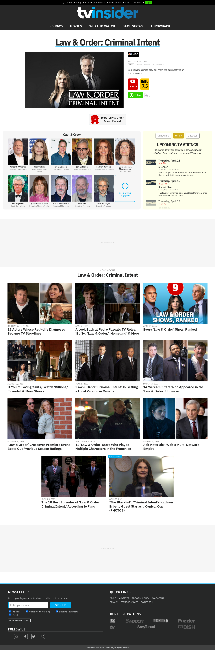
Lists (127, 2)
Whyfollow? (147, 97)
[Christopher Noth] (61, 193)
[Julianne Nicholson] (39, 193)
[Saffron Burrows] (104, 157)
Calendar (101, 2)
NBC (130, 63)
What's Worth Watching (39, 613)
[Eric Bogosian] (18, 193)
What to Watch (102, 26)
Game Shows (132, 26)
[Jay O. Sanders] (61, 157)
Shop (79, 2)
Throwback (161, 26)
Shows (57, 26)
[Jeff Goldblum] (82, 157)
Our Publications (125, 616)
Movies (76, 26)
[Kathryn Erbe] (39, 157)
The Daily (16, 613)
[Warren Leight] (104, 193)
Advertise (124, 600)
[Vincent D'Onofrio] (18, 157)
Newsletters (115, 2)
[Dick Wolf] (82, 193)
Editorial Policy (140, 600)
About (113, 600)
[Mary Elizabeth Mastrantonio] (125, 157)
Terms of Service (129, 604)
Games (88, 2)
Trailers (138, 2)
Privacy (114, 604)
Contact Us (158, 600)
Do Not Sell (147, 604)
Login (148, 2)
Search (68, 2)
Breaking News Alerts (68, 613)
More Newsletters (18, 622)
